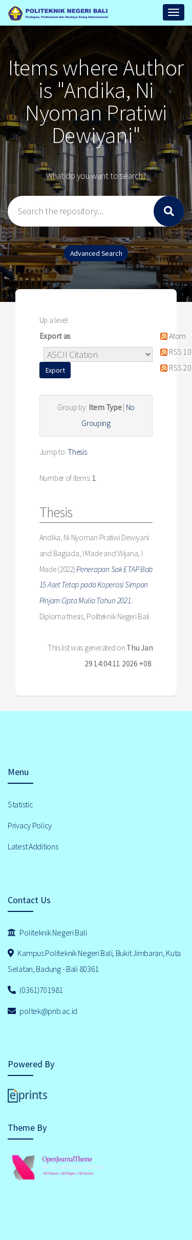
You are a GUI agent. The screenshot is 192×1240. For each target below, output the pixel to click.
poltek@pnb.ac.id (42, 1011)
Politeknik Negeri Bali (47, 932)
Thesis (77, 452)
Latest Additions (33, 846)
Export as (55, 336)
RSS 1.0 (174, 352)
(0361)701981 (35, 990)
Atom (171, 336)
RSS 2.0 (174, 368)
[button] (55, 370)
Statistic (20, 804)
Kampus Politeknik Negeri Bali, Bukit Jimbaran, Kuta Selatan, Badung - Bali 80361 (94, 961)
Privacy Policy (30, 825)
